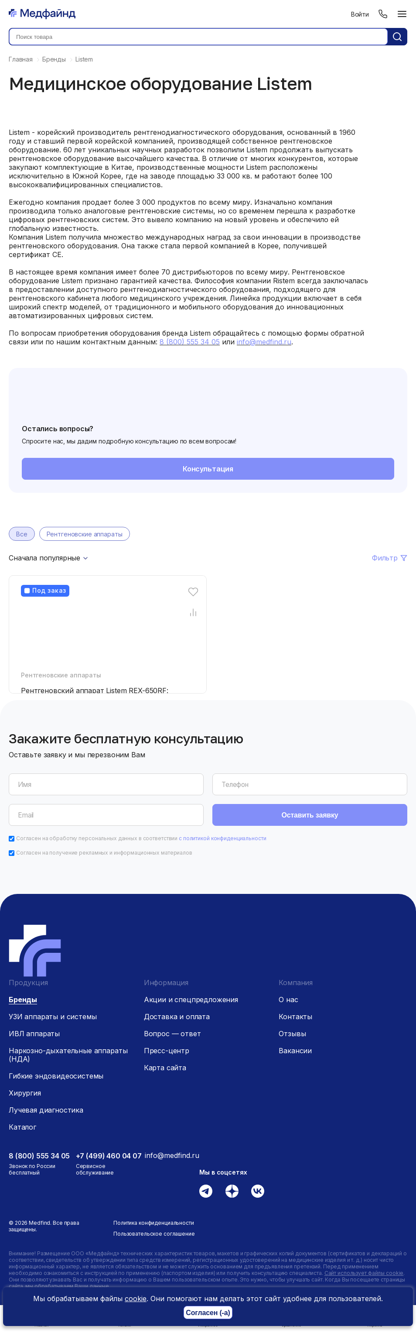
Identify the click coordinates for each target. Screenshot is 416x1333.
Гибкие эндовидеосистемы (56, 1076)
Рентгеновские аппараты (85, 534)
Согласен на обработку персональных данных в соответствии (141, 838)
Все (21, 534)
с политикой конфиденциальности (222, 838)
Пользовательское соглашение (154, 1233)
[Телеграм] (205, 1191)
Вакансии (295, 1050)
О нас (288, 999)
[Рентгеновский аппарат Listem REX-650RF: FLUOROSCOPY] (110, 634)
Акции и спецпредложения (191, 999)
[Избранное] (193, 591)
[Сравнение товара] (193, 612)
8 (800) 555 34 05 (39, 1155)
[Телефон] (383, 14)
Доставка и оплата (177, 1016)
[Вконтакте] (257, 1191)
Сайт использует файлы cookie (364, 1273)
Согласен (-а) (208, 1312)
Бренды (23, 999)
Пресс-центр (166, 1050)
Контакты (295, 1016)
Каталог (22, 1127)
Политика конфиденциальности (153, 1223)
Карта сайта (165, 1067)
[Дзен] (232, 1191)
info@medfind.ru (172, 1155)
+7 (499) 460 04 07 (109, 1155)
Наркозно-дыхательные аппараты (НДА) (68, 1054)
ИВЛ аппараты (34, 1033)
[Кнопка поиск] (397, 36)
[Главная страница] (42, 14)
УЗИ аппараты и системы (52, 1016)
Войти (360, 14)
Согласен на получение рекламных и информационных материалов (104, 852)
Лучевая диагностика (46, 1110)
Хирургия (25, 1093)
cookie (136, 1298)
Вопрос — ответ (172, 1033)
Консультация (208, 468)
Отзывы (292, 1033)
